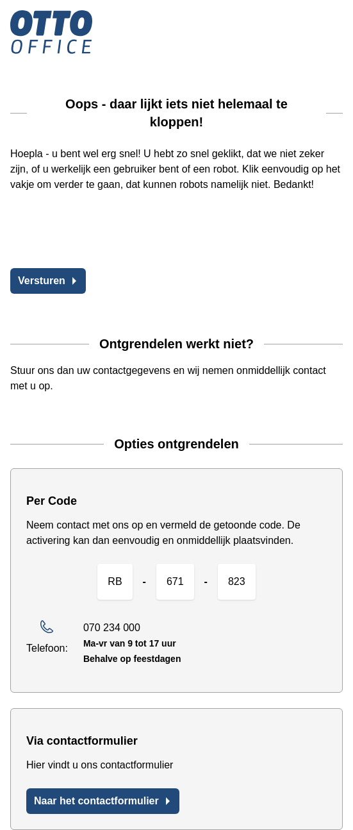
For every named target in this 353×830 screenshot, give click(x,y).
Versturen (48, 280)
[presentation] (107, 233)
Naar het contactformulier (103, 800)
